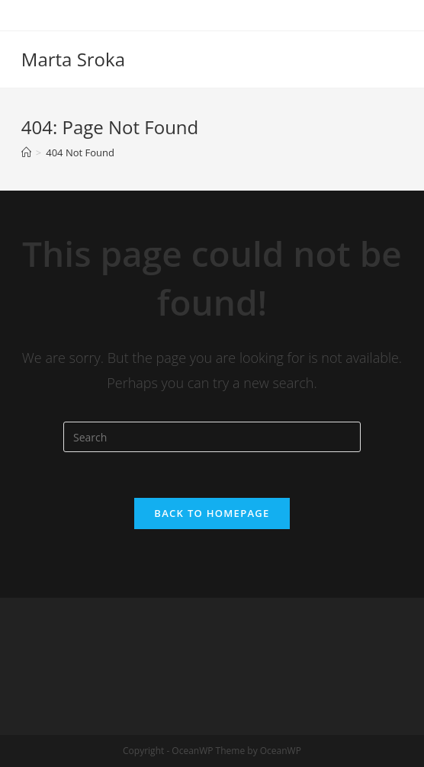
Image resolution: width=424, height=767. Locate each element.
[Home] (26, 152)
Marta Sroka (73, 59)
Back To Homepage (211, 513)
